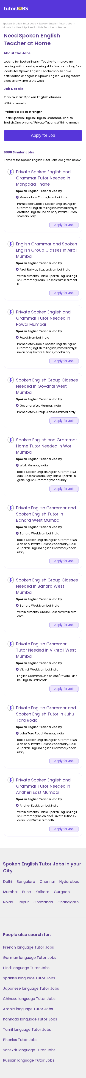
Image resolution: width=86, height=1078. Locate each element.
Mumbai (10, 891)
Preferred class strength (23, 112)
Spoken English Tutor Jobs (19, 23)
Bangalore (26, 881)
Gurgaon (62, 891)
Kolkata (42, 891)
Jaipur (23, 902)
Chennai (47, 881)
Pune (26, 891)
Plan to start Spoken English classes (32, 97)
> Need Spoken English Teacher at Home (39, 27)
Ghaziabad (43, 902)
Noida (8, 902)
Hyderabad (69, 881)
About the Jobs (17, 53)
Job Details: (14, 89)
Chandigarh (68, 902)
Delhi (7, 881)
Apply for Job (43, 135)
